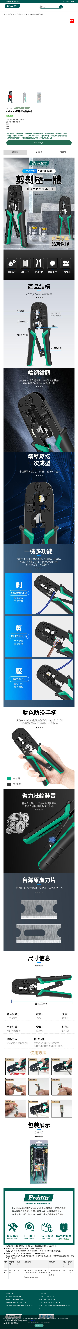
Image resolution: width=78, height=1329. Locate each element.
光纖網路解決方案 (46, 138)
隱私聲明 (32, 1321)
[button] (72, 53)
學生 (65, 133)
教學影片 (39, 152)
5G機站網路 (50, 133)
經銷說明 (63, 152)
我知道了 (39, 1325)
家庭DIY (59, 133)
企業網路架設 (38, 133)
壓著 (15, 136)
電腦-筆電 (20, 133)
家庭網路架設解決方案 (59, 136)
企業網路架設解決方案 (30, 138)
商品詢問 (38, 143)
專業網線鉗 (45, 136)
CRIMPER (22, 136)
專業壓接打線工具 (14, 138)
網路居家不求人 (33, 136)
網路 (9, 136)
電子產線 (11, 133)
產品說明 (15, 152)
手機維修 (29, 133)
